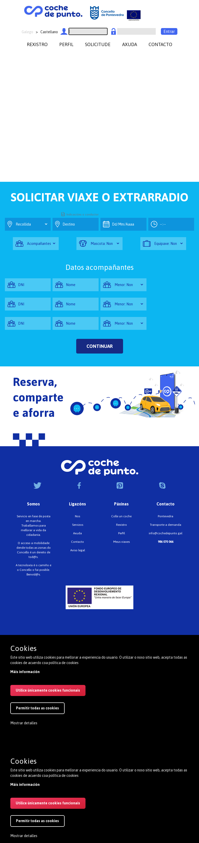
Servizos (77, 525)
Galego (27, 32)
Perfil (121, 533)
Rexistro (121, 525)
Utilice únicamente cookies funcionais (48, 690)
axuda (129, 44)
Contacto (77, 542)
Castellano (49, 32)
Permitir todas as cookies (37, 708)
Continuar (99, 346)
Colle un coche (121, 516)
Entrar (169, 31)
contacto (160, 44)
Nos (77, 516)
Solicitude (97, 44)
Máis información (25, 672)
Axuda (77, 533)
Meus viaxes (121, 542)
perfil (66, 44)
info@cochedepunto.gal (165, 533)
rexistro (37, 44)
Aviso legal (77, 550)
